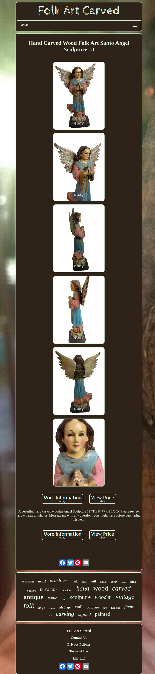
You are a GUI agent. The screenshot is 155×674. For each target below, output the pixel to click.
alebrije (65, 607)
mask (74, 581)
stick (133, 581)
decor (84, 581)
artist (42, 581)
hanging (115, 607)
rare (49, 615)
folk (29, 605)
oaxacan (93, 607)
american (66, 590)
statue (52, 598)
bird (105, 607)
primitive (58, 580)
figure (129, 606)
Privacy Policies (79, 644)
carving (65, 613)
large (41, 607)
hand (82, 588)
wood (100, 588)
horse (63, 599)
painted (102, 614)
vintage (125, 596)
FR (82, 658)
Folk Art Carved (79, 631)
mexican (48, 589)
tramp (52, 608)
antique (33, 597)
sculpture (80, 597)
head (123, 582)
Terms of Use (79, 651)
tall (93, 581)
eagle (103, 581)
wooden (103, 597)
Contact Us (79, 638)
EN (75, 658)
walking (28, 581)
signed (84, 614)
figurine (31, 590)
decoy (114, 581)
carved (121, 588)
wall (79, 606)
